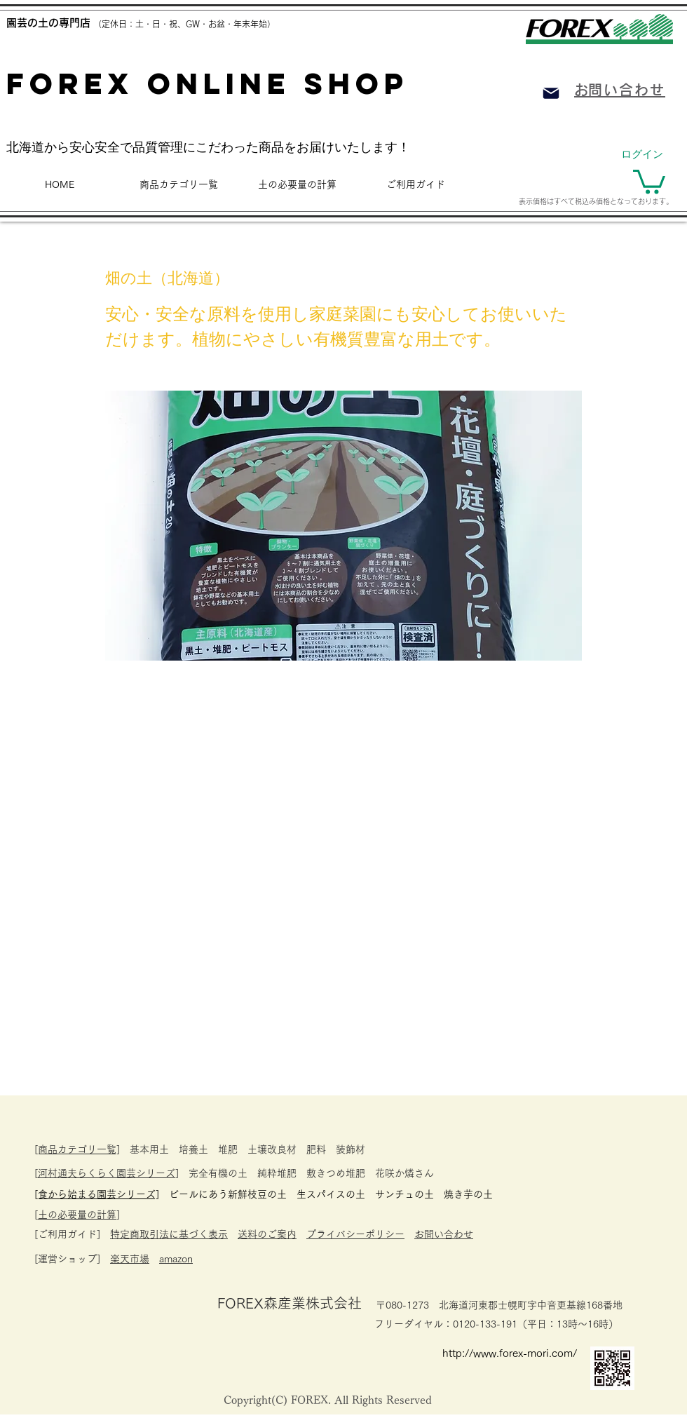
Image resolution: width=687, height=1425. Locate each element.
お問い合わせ (443, 1234)
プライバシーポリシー (355, 1234)
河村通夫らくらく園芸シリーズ (106, 1173)
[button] (649, 180)
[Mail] (551, 93)
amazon (176, 1259)
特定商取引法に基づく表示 (169, 1234)
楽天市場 (129, 1259)
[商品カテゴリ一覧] (77, 1149)
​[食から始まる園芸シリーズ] (96, 1194)
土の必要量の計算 (77, 1215)
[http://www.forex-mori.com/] (515, 1352)
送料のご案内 (267, 1234)
